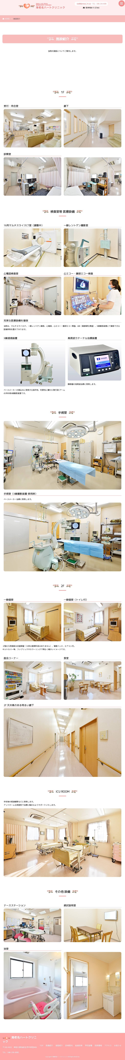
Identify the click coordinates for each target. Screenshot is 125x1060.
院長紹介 (49, 1045)
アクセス (108, 1045)
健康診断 (78, 1045)
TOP (41, 1045)
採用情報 (98, 1045)
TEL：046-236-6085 (91, 3)
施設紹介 (59, 1045)
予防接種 (88, 1045)
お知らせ (117, 1045)
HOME (6, 18)
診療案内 (69, 1045)
